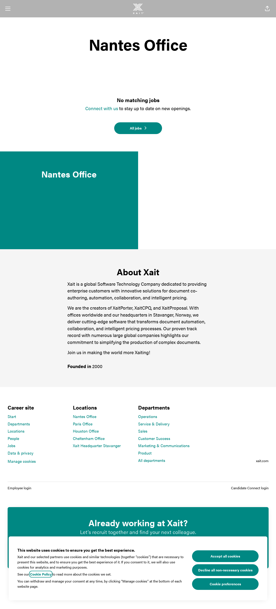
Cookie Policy (41, 574)
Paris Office (82, 423)
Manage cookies (22, 461)
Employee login (19, 487)
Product (145, 453)
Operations (147, 416)
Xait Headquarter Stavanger (97, 445)
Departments (19, 423)
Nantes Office (84, 416)
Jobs (11, 445)
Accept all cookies (225, 556)
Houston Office (86, 431)
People (13, 438)
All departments (151, 460)
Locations (16, 431)
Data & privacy (20, 453)
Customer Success (154, 438)
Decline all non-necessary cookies (225, 570)
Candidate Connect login (250, 487)
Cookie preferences (225, 583)
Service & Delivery (154, 423)
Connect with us (101, 108)
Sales (142, 431)
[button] (267, 9)
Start (12, 416)
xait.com (262, 460)
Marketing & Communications (164, 445)
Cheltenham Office (89, 438)
